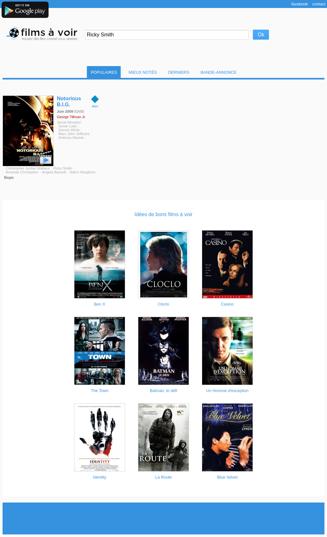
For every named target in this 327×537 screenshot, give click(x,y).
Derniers (178, 72)
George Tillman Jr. (71, 117)
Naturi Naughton (82, 172)
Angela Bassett (54, 172)
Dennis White (69, 130)
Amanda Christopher (22, 172)
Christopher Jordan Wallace (28, 168)
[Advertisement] (163, 518)
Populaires (104, 72)
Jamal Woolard (68, 122)
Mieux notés (143, 72)
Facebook (299, 4)
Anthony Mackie (71, 138)
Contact (318, 4)
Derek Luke (67, 126)
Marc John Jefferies (73, 134)
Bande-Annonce (218, 72)
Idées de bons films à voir (163, 214)
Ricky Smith (62, 168)
